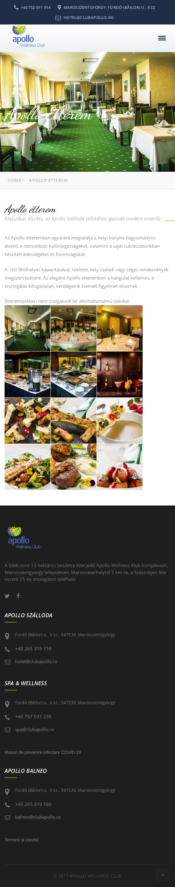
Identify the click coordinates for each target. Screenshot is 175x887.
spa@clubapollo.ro (34, 729)
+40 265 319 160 (33, 804)
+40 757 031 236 (33, 716)
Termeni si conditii (21, 839)
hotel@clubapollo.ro (36, 661)
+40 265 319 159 (33, 648)
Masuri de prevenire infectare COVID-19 (43, 752)
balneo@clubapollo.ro (38, 817)
